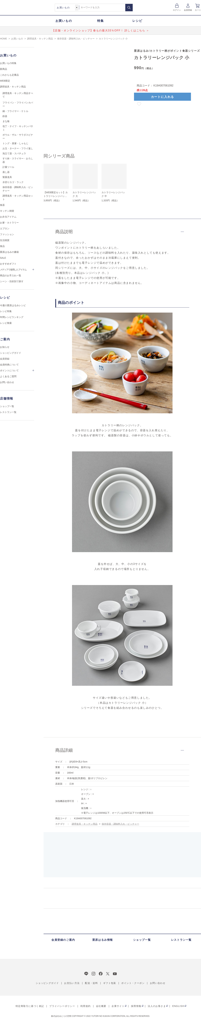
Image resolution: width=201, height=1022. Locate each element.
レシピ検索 (6, 323)
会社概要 (101, 1006)
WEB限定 (5, 80)
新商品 (3, 69)
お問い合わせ (7, 382)
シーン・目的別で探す (11, 281)
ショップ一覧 (7, 406)
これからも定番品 (9, 75)
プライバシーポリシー (62, 1006)
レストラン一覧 (8, 412)
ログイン (177, 10)
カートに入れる (162, 97)
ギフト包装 (109, 983)
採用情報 (136, 1006)
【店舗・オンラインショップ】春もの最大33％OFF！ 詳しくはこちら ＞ (100, 30)
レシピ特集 (6, 311)
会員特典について (9, 364)
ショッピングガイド (10, 353)
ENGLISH (178, 1006)
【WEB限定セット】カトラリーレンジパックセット (56, 196)
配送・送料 (91, 983)
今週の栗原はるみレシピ (13, 305)
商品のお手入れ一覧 (10, 275)
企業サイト (118, 1006)
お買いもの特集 (8, 63)
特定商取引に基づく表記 (30, 1006)
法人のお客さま (157, 1006)
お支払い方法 (72, 983)
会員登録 (188, 10)
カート (198, 10)
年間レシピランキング (11, 317)
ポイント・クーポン (133, 983)
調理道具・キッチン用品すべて (18, 95)
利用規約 (85, 1006)
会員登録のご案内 (63, 939)
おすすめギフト (8, 263)
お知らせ (4, 347)
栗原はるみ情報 (102, 939)
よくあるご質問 (8, 376)
